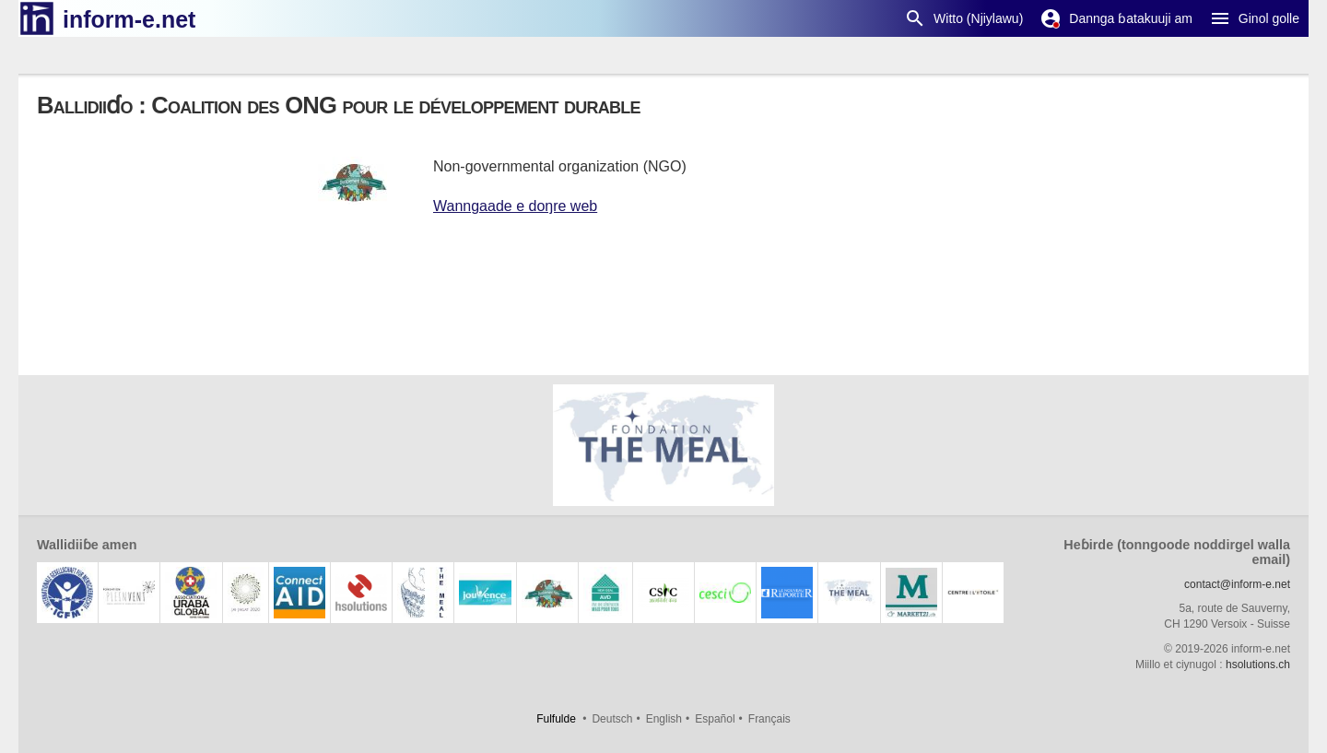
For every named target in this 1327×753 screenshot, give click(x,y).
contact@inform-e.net (1237, 584)
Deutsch (612, 718)
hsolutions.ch (1258, 664)
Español (714, 718)
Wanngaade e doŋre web (515, 206)
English (664, 718)
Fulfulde (556, 718)
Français (769, 718)
